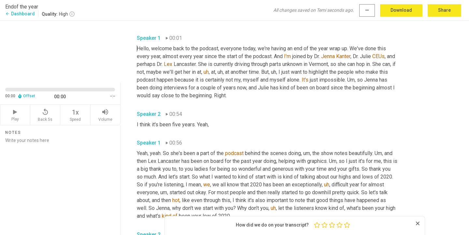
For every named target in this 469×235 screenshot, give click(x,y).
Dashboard (20, 13)
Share (444, 10)
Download (401, 10)
